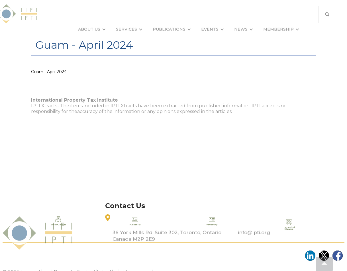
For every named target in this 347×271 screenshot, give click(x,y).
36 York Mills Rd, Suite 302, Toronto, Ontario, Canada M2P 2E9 (167, 246)
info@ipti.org (254, 242)
